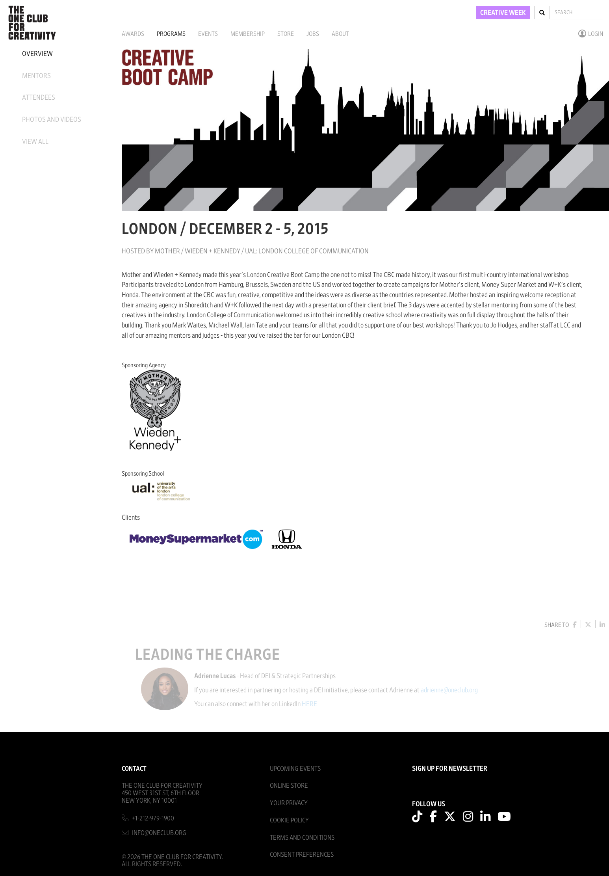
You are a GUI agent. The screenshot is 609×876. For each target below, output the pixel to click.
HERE (314, 704)
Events (208, 34)
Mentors (36, 76)
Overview (37, 54)
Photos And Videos (51, 119)
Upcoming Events (295, 768)
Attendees (38, 97)
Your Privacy (289, 803)
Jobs (312, 34)
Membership (247, 34)
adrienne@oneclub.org (454, 690)
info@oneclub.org (159, 833)
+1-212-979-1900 (153, 818)
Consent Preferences (302, 854)
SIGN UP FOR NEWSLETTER (449, 768)
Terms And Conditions (302, 837)
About (340, 34)
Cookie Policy (289, 820)
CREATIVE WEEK (503, 13)
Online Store (289, 785)
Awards (133, 34)
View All (35, 141)
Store (285, 34)
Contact (134, 768)
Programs (171, 34)
